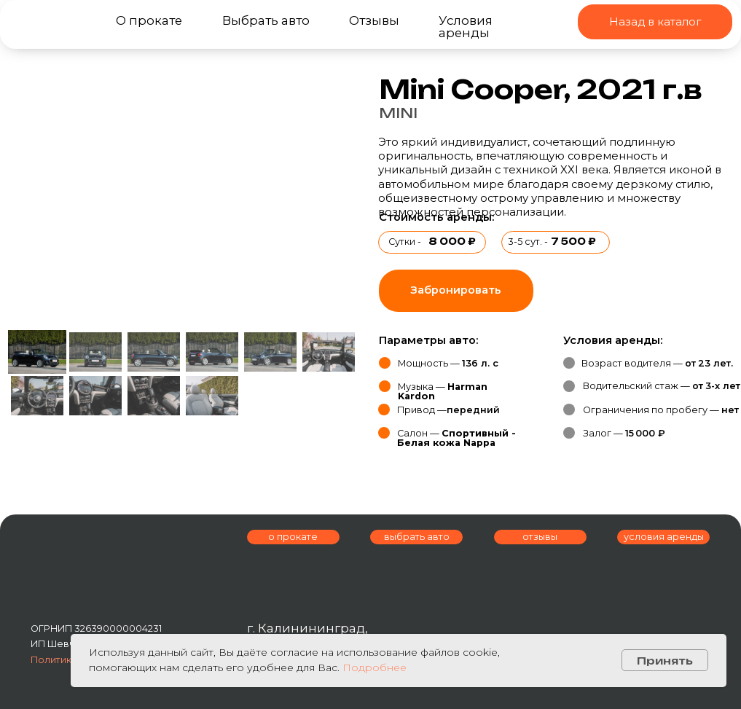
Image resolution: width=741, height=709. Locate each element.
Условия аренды (466, 26)
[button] (456, 291)
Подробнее (374, 667)
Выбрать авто (266, 20)
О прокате (149, 20)
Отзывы (374, 20)
